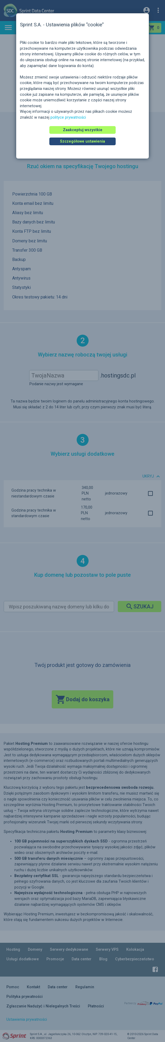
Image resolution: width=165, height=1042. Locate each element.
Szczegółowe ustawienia (82, 141)
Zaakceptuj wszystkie (82, 130)
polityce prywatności (68, 117)
